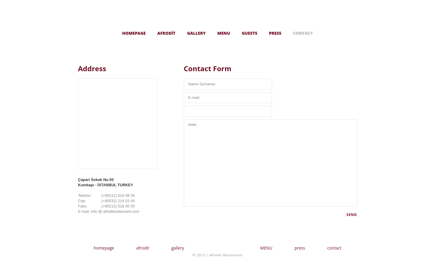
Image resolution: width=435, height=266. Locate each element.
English (351, 32)
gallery (177, 248)
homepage (104, 248)
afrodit (142, 248)
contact (334, 248)
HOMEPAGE (134, 33)
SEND (352, 214)
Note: (270, 163)
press (300, 248)
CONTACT (303, 33)
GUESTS (249, 33)
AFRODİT (166, 33)
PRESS (275, 33)
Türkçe (339, 32)
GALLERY (196, 33)
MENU (223, 33)
